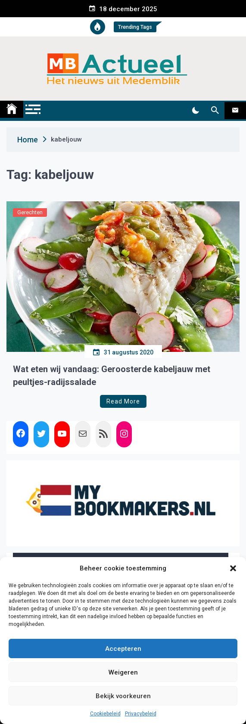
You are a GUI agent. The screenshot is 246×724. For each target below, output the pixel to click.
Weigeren (123, 672)
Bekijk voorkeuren (123, 696)
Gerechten (30, 212)
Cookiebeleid (105, 714)
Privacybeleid (140, 714)
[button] (233, 568)
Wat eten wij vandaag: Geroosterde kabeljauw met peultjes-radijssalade (111, 375)
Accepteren (123, 649)
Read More (123, 401)
